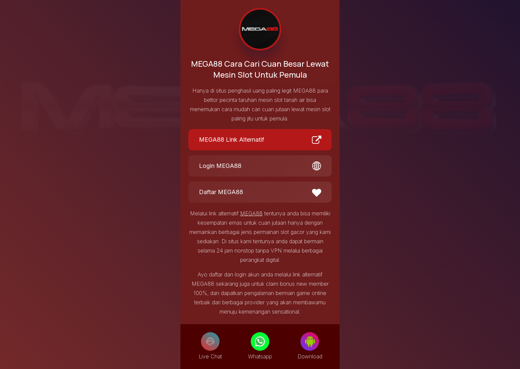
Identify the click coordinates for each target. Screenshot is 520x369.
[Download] (309, 341)
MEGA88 (251, 213)
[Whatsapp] (260, 341)
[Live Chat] (210, 341)
